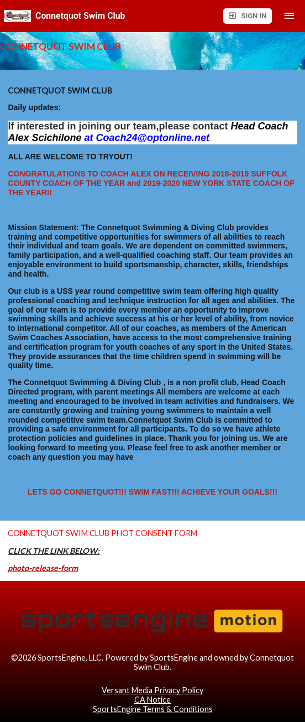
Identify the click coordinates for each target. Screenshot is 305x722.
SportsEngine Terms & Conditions (153, 709)
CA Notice (152, 699)
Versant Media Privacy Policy (152, 690)
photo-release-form (43, 568)
